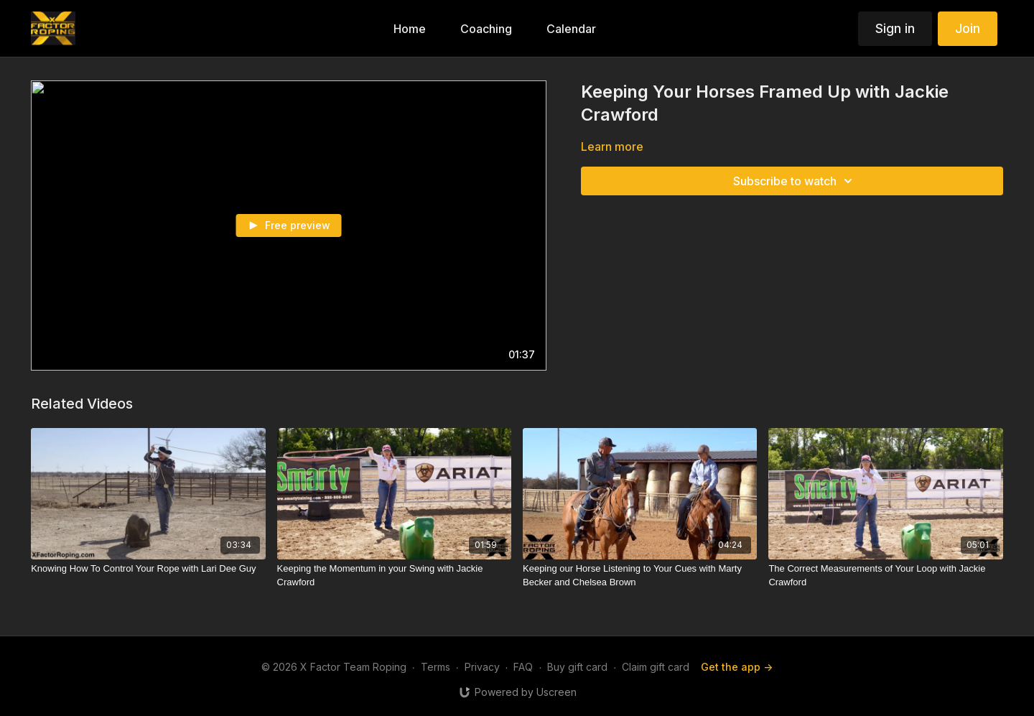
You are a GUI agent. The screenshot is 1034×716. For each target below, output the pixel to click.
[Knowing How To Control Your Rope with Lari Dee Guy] (148, 569)
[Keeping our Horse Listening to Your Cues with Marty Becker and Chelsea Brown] (640, 576)
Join (967, 28)
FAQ (523, 667)
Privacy (482, 667)
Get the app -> (737, 667)
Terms (435, 667)
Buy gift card (577, 667)
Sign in (895, 28)
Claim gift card (655, 667)
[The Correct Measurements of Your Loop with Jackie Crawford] (885, 576)
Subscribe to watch (795, 181)
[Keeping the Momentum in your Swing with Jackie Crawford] (394, 576)
